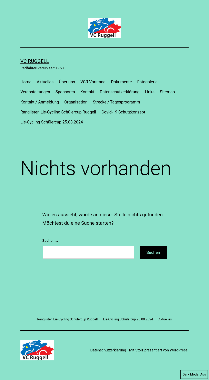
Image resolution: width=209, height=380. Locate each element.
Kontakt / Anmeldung (39, 102)
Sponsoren (65, 91)
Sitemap (167, 91)
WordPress (179, 350)
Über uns (67, 81)
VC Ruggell (34, 61)
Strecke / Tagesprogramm (116, 102)
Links (150, 91)
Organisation (75, 102)
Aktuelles (45, 81)
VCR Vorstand (93, 81)
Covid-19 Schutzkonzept (123, 112)
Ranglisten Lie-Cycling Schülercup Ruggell (58, 112)
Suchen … (50, 240)
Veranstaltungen (35, 91)
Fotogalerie (147, 81)
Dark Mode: (194, 374)
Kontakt (87, 91)
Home (25, 81)
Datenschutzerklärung (120, 91)
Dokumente (121, 81)
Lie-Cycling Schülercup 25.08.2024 (51, 122)
